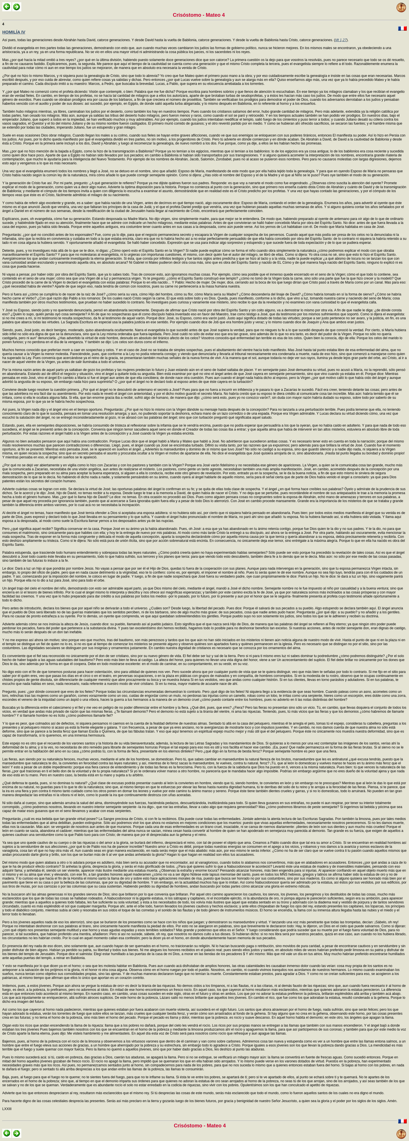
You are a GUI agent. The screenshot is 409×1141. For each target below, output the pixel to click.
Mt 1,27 (341, 40)
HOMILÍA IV (13, 32)
